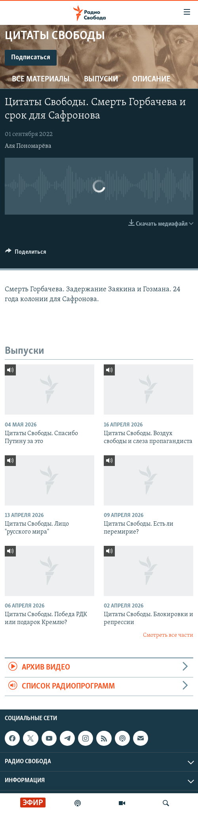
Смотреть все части (168, 635)
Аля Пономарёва (28, 146)
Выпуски (101, 79)
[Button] (25, 253)
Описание (151, 79)
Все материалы (41, 79)
